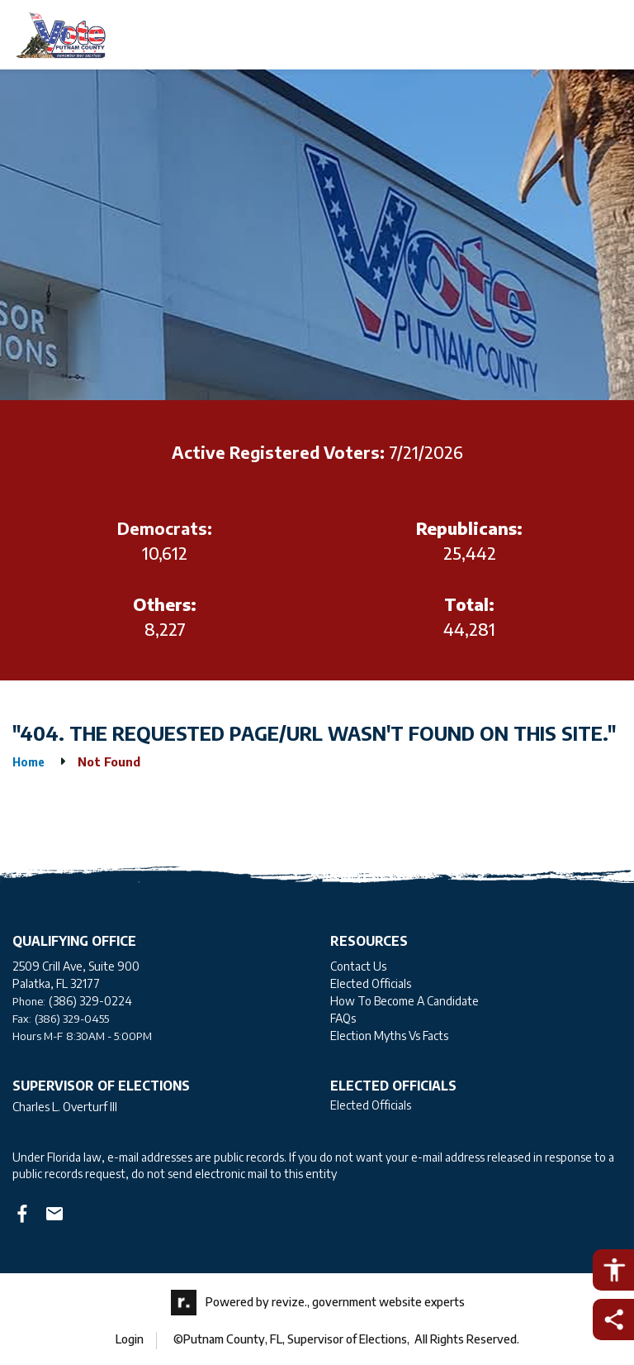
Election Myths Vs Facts (389, 1036)
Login (130, 1339)
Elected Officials (370, 983)
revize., (291, 1301)
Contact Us (358, 966)
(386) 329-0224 (90, 1001)
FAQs (343, 1018)
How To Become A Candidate (404, 1001)
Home (28, 762)
